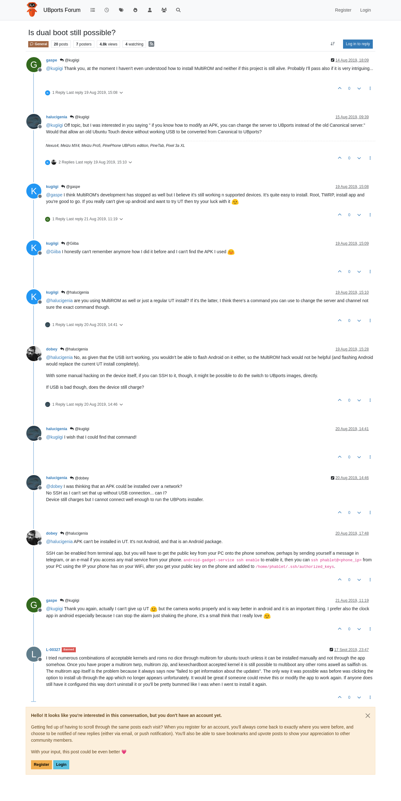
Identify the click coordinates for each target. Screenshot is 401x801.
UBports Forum (62, 10)
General (38, 44)
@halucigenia (75, 292)
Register (41, 764)
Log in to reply (358, 44)
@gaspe (70, 186)
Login (61, 764)
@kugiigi (69, 60)
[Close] (368, 715)
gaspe (51, 60)
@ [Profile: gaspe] (54, 194)
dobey (51, 349)
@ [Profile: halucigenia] (59, 300)
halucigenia (56, 117)
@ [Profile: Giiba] (53, 251)
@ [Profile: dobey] (54, 486)
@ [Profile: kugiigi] (54, 68)
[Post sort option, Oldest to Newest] (333, 44)
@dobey (79, 478)
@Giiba (70, 243)
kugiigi (52, 186)
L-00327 (53, 650)
